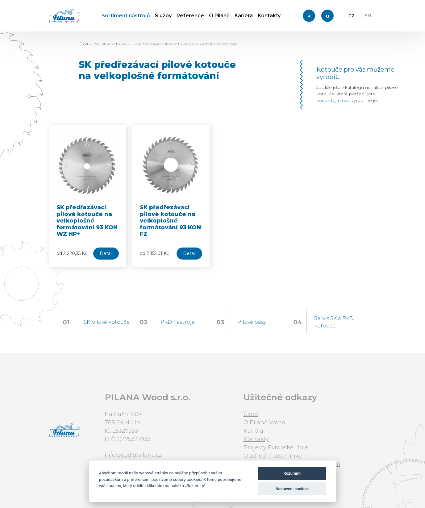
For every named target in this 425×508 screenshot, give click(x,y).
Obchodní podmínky (273, 455)
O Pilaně (219, 16)
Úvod (83, 44)
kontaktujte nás (332, 100)
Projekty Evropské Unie (276, 447)
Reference (190, 16)
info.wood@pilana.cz (133, 455)
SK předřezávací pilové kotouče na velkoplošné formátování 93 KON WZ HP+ (87, 220)
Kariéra (244, 16)
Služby (163, 16)
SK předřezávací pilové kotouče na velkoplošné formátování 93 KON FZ (170, 220)
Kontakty (269, 16)
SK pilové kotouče (110, 44)
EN (368, 16)
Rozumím (292, 473)
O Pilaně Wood (264, 422)
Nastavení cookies (292, 488)
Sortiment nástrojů (126, 16)
